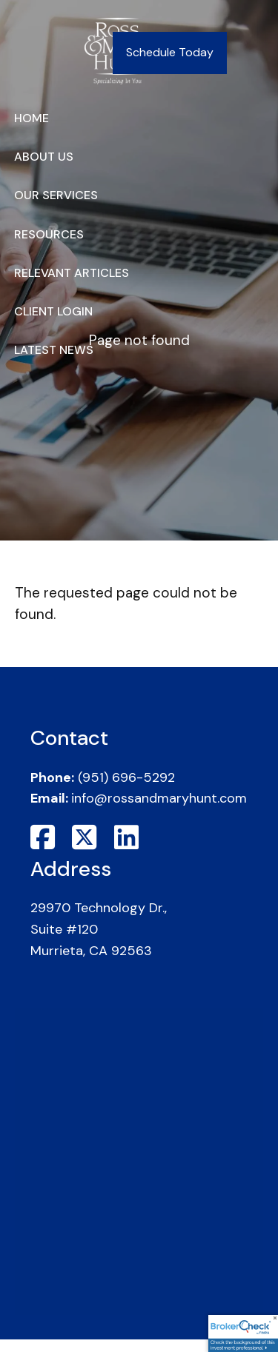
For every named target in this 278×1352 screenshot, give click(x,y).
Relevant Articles (71, 273)
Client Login (53, 311)
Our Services (56, 195)
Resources (49, 234)
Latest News (53, 350)
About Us (43, 156)
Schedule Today (170, 52)
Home (31, 118)
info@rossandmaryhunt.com (159, 798)
